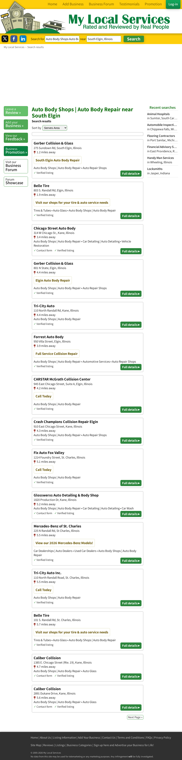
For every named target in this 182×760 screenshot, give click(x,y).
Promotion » (17, 151)
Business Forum (17, 166)
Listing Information (64, 737)
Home (34, 737)
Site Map (36, 745)
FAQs (149, 737)
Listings (60, 745)
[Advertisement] (91, 77)
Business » (17, 124)
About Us (45, 737)
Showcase (17, 181)
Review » (17, 111)
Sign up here (101, 745)
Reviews (48, 745)
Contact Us (108, 737)
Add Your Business (89, 737)
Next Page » (135, 717)
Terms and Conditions (130, 737)
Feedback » (17, 137)
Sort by (36, 128)
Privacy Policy (162, 737)
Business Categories (79, 745)
